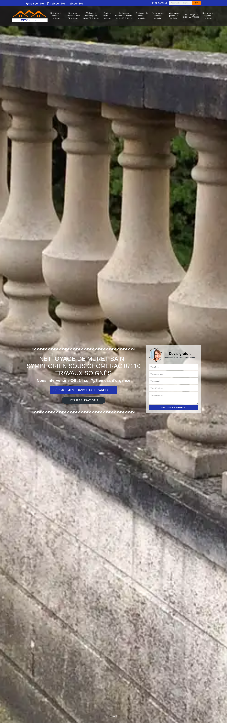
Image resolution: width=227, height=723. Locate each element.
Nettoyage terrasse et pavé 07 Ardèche (73, 15)
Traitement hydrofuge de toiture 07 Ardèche (91, 15)
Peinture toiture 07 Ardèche (107, 15)
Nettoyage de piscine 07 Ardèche (173, 15)
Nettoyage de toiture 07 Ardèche (56, 15)
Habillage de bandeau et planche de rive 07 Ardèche (123, 15)
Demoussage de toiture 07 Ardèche (191, 15)
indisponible (35, 3)
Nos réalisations (83, 400)
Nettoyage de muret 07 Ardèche (158, 15)
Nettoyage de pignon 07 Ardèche (208, 15)
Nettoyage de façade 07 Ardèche (142, 15)
